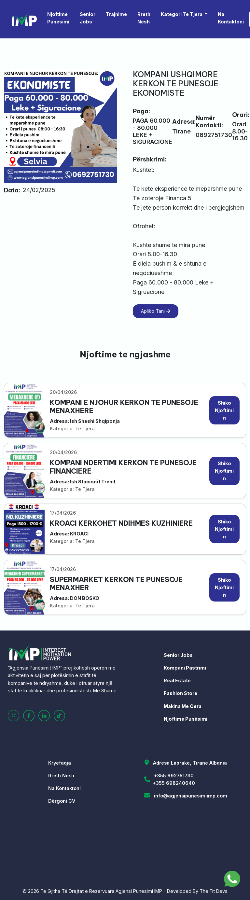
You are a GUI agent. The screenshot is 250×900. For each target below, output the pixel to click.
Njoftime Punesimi (58, 17)
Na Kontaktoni (231, 17)
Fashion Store (180, 693)
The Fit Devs (214, 891)
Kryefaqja (59, 763)
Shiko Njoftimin (224, 410)
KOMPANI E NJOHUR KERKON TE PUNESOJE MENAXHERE (124, 406)
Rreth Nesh (143, 17)
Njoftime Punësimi (185, 719)
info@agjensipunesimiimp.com (190, 795)
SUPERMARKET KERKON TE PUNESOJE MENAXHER (116, 583)
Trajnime (116, 14)
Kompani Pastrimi (185, 668)
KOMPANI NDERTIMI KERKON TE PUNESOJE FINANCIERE (123, 466)
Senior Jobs (87, 17)
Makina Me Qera (182, 706)
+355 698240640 (174, 783)
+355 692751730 (174, 775)
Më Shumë (105, 690)
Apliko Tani (155, 311)
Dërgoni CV (61, 801)
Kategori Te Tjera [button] (182, 14)
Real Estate (177, 680)
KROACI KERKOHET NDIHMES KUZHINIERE (121, 523)
